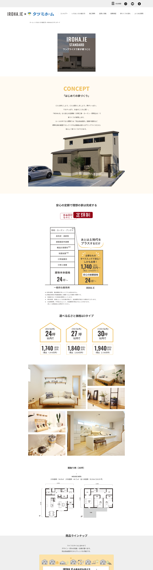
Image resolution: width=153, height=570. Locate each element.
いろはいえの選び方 (40, 22)
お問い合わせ (135, 3)
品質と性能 (102, 13)
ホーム (31, 22)
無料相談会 (107, 3)
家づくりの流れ (125, 13)
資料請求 (121, 3)
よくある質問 (139, 13)
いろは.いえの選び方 (78, 13)
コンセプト (64, 13)
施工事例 (92, 13)
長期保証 (113, 13)
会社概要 (94, 3)
